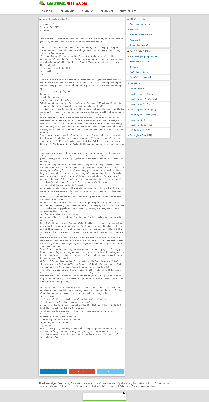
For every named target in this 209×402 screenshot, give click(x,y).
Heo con (134, 29)
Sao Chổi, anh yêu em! (140, 77)
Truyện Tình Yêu (128, 11)
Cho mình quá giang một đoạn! (144, 56)
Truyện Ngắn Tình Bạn (140, 104)
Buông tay (134, 66)
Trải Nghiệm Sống (138, 135)
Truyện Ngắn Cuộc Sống (141, 98)
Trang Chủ (47, 11)
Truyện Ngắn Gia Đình (140, 109)
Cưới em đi (135, 39)
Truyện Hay (87, 11)
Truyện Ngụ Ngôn (138, 124)
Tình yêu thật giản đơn (140, 24)
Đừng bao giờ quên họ (140, 61)
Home (44, 19)
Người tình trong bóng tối (141, 44)
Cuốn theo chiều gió (139, 71)
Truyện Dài (135, 88)
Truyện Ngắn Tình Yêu (59, 19)
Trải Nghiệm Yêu (137, 130)
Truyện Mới (107, 11)
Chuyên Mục (67, 11)
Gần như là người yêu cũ (141, 34)
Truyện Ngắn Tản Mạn (140, 114)
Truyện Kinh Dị (136, 119)
